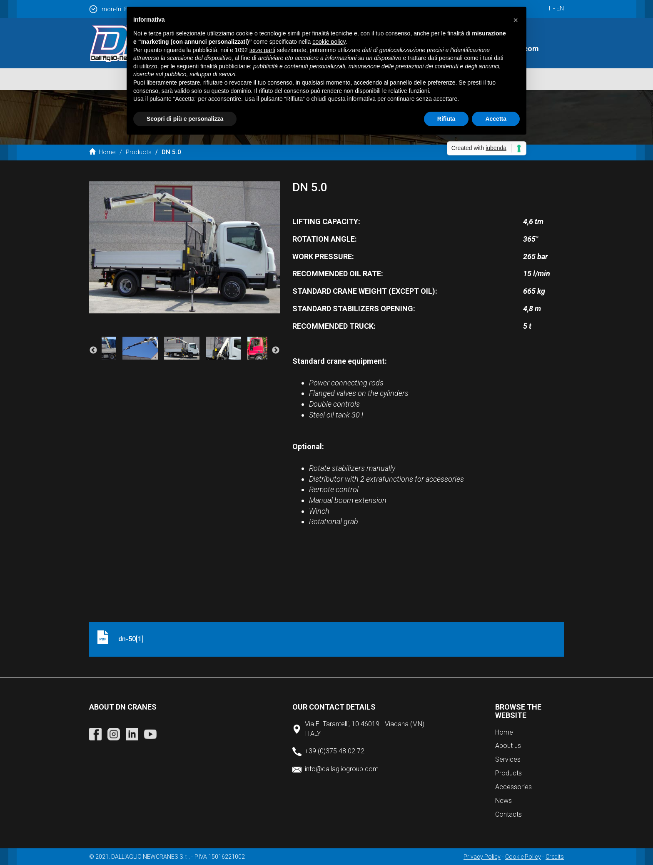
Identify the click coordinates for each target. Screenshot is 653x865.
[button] (515, 20)
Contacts (508, 814)
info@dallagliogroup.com (342, 769)
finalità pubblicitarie (225, 66)
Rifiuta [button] (446, 118)
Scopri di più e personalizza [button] (185, 118)
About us (508, 746)
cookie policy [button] (328, 41)
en (560, 8)
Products (139, 152)
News (503, 801)
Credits (555, 856)
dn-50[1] (131, 639)
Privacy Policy (482, 856)
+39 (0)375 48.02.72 (334, 751)
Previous (93, 350)
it (548, 8)
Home (102, 152)
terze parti (262, 50)
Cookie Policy (523, 856)
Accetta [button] (495, 118)
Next (276, 350)
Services (508, 759)
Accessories (513, 787)
